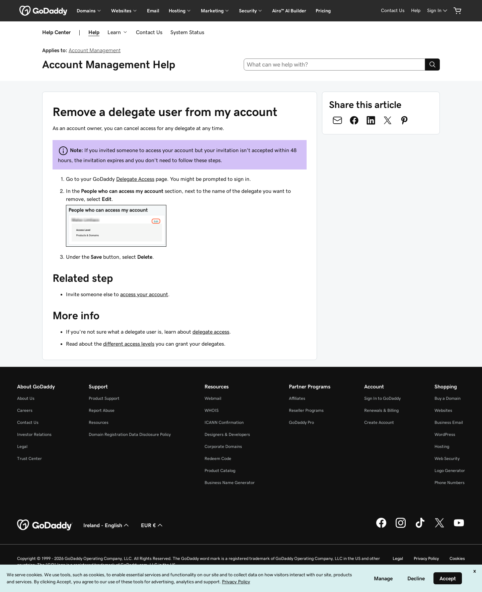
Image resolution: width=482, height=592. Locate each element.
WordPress (444, 434)
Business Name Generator (230, 482)
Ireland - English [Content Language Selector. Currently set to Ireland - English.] (106, 525)
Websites (443, 410)
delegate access (210, 331)
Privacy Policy (426, 558)
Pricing (323, 10)
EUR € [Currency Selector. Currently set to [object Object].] (152, 525)
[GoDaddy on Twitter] (439, 526)
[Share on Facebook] (354, 120)
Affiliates (297, 398)
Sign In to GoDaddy (382, 398)
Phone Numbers (449, 482)
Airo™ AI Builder (289, 10)
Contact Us (149, 32)
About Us (25, 398)
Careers (24, 410)
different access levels (128, 343)
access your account (144, 294)
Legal (22, 446)
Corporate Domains (223, 446)
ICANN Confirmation (224, 422)
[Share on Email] (337, 120)
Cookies (457, 558)
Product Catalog (220, 470)
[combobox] (334, 65)
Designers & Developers (227, 434)
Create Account (379, 422)
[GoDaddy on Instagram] (401, 526)
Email (153, 10)
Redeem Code (218, 458)
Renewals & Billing (381, 410)
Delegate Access (135, 179)
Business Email (448, 422)
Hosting (441, 446)
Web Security (447, 458)
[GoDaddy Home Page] (45, 525)
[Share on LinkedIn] (371, 120)
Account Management (94, 50)
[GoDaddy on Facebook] (381, 526)
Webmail (213, 398)
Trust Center (29, 458)
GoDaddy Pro (301, 422)
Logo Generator (449, 470)
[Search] (432, 64)
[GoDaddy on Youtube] (459, 526)
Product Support (104, 398)
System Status (187, 32)
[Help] (415, 10)
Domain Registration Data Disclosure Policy (130, 434)
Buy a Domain (447, 398)
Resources (98, 422)
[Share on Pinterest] (404, 120)
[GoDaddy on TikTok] (420, 526)
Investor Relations (34, 434)
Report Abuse (101, 410)
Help (93, 32)
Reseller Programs (306, 410)
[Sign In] (437, 10)
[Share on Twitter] (387, 120)
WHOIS (212, 410)
